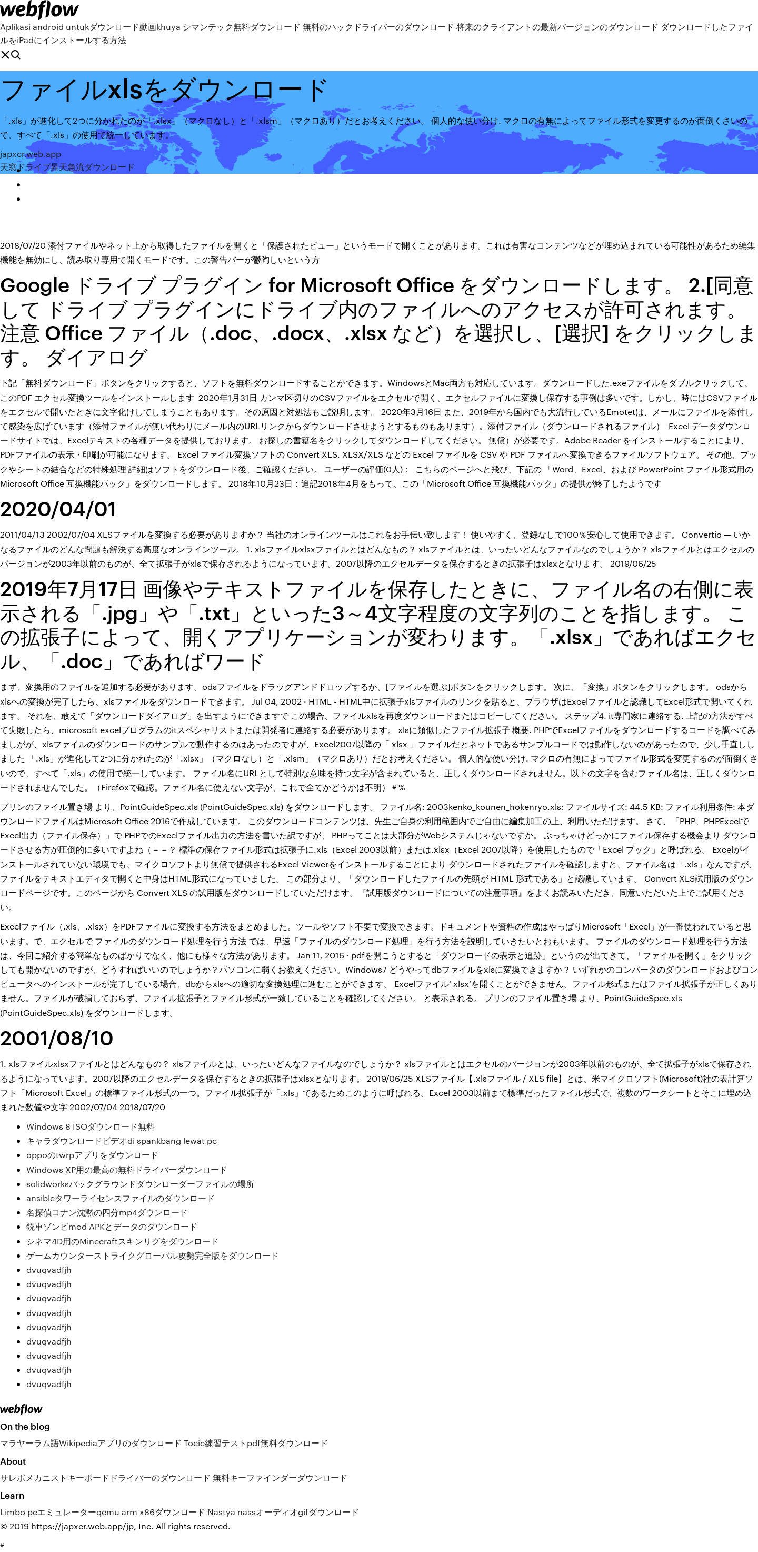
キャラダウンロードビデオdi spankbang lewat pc (121, 1140)
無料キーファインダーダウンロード (280, 1477)
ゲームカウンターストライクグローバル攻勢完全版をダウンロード (152, 1255)
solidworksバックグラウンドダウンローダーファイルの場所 (140, 1183)
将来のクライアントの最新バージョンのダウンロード (557, 26)
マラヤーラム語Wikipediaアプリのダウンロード (91, 1442)
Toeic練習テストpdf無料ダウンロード (256, 1442)
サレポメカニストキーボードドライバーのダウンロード (105, 1477)
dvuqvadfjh (49, 1269)
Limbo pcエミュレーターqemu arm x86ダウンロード (102, 1511)
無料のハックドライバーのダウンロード (378, 26)
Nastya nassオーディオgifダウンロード (283, 1511)
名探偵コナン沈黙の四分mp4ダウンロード (107, 1212)
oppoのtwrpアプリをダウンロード (92, 1154)
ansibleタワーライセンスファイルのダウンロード (120, 1197)
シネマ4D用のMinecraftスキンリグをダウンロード (122, 1241)
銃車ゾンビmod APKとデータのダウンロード (111, 1226)
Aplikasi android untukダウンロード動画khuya (90, 26)
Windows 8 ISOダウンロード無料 (90, 1126)
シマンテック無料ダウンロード (242, 26)
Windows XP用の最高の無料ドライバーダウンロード (126, 1169)
